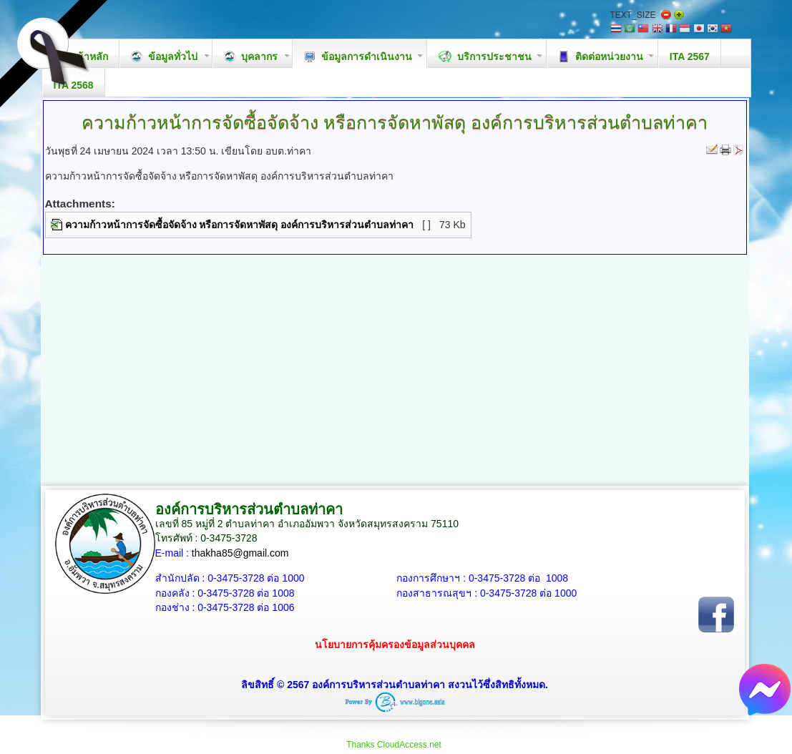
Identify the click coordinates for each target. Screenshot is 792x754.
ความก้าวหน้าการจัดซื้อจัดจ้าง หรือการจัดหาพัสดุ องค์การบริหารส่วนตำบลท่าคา (239, 224)
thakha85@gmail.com (240, 553)
